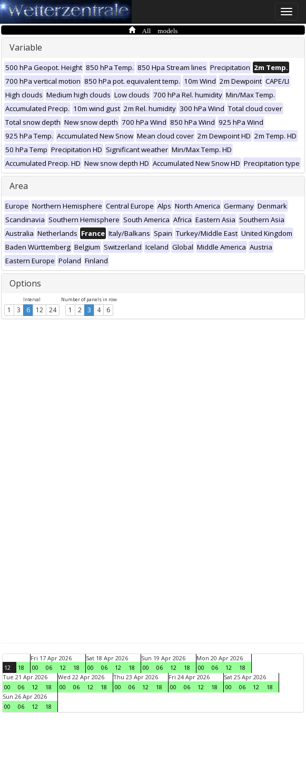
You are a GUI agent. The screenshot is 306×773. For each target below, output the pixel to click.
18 (21, 667)
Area (18, 186)
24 (52, 309)
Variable (25, 47)
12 (39, 309)
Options (25, 283)
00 (35, 667)
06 (49, 667)
